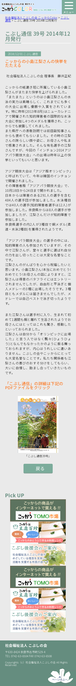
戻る (40, 468)
